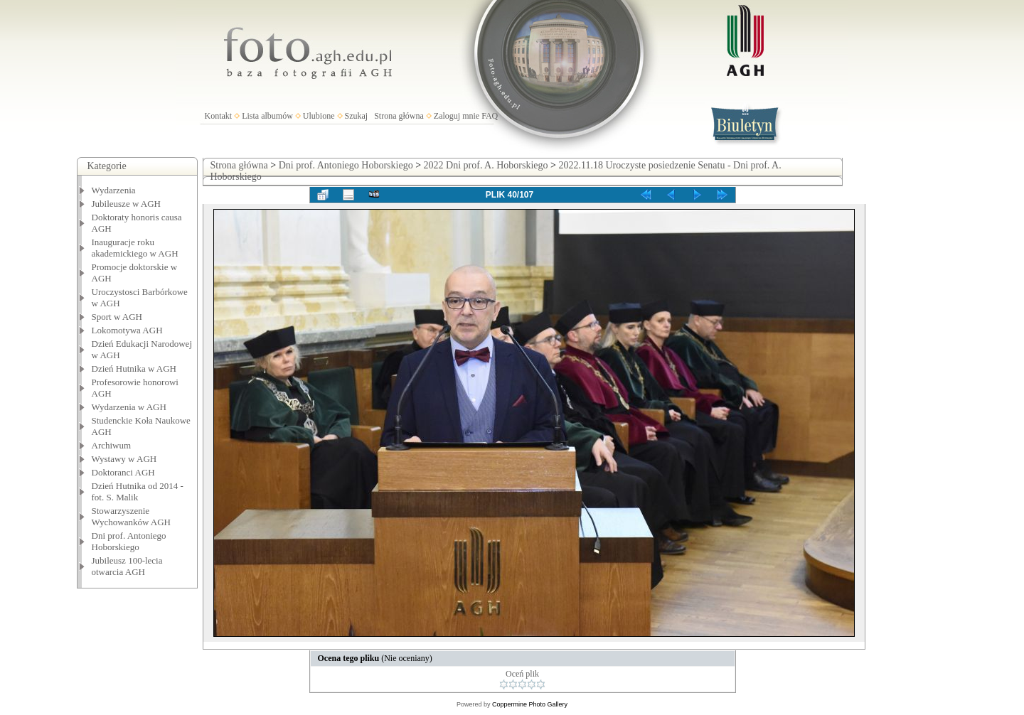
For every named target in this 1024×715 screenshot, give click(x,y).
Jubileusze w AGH (126, 203)
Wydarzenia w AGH (129, 407)
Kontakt (219, 116)
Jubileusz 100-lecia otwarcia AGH (127, 566)
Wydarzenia (114, 190)
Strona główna (399, 116)
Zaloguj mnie (456, 116)
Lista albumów (267, 116)
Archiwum (112, 445)
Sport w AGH (117, 316)
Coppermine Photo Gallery (529, 704)
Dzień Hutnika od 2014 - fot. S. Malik (137, 491)
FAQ (489, 116)
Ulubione (319, 116)
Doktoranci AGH (123, 472)
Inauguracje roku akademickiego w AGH (135, 248)
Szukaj (356, 116)
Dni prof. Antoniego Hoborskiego (129, 541)
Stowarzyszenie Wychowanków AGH (131, 516)
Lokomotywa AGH (127, 330)
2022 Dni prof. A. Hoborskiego (486, 165)
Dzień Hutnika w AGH (134, 368)
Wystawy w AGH (124, 458)
